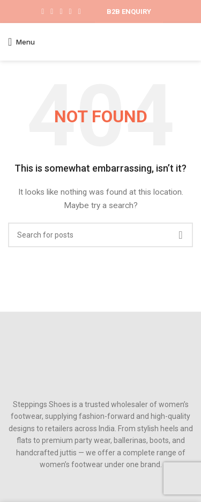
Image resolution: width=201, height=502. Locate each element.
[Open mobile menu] (21, 42)
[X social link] (51, 12)
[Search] (100, 235)
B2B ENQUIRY (129, 12)
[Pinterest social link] (60, 12)
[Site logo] (100, 41)
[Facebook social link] (42, 12)
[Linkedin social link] (70, 12)
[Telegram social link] (79, 12)
